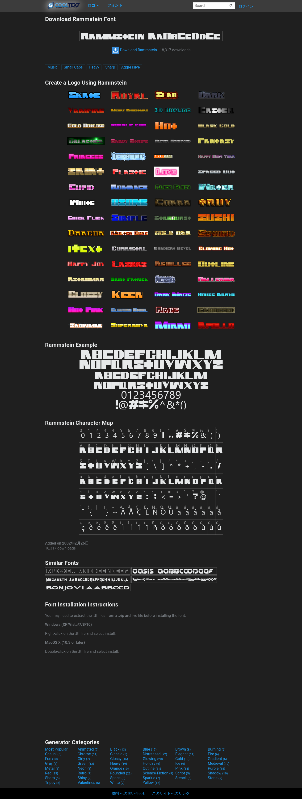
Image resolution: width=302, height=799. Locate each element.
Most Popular (56, 749)
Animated (88, 749)
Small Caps (73, 67)
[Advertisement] (22, 86)
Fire (213, 754)
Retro (84, 773)
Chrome (87, 754)
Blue (150, 749)
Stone (215, 778)
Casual (53, 754)
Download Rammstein (134, 50)
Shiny (85, 778)
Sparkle (151, 778)
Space (117, 778)
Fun (51, 758)
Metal (52, 768)
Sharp (110, 67)
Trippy (52, 782)
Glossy (119, 758)
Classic (118, 754)
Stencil (183, 778)
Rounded (121, 773)
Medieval (219, 763)
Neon (84, 768)
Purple (216, 768)
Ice (180, 763)
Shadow (218, 773)
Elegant (184, 754)
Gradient (217, 758)
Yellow (151, 782)
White (117, 782)
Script (182, 773)
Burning (217, 749)
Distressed (155, 754)
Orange (119, 768)
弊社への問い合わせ (129, 793)
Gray (51, 763)
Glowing (153, 758)
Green (86, 763)
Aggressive (130, 67)
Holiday (151, 763)
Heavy (94, 67)
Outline (152, 768)
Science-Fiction (158, 773)
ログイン (246, 6)
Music (52, 67)
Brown (183, 749)
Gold (182, 758)
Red (51, 773)
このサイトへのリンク (171, 793)
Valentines (89, 782)
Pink (182, 768)
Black (118, 749)
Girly (84, 758)
